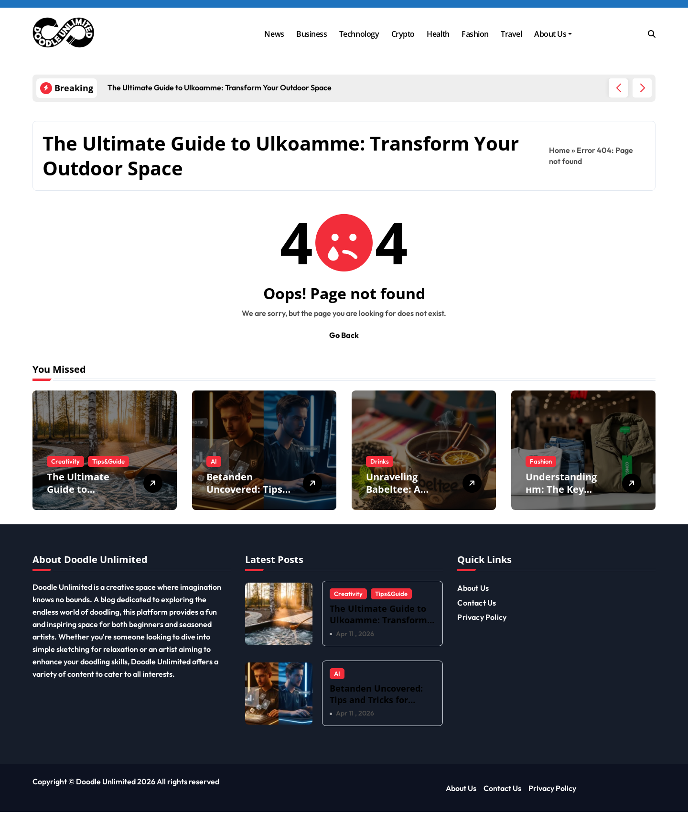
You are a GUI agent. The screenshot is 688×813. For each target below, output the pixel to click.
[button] (642, 88)
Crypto (403, 34)
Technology (359, 34)
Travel (511, 34)
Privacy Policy (481, 617)
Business (311, 34)
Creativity (65, 461)
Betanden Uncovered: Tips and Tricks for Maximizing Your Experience (376, 705)
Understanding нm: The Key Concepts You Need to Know (561, 495)
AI (214, 461)
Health (438, 34)
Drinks (379, 461)
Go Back (344, 335)
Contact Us (476, 602)
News (274, 34)
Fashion (475, 34)
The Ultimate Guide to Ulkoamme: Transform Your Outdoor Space (378, 620)
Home (559, 150)
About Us (553, 34)
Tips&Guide (108, 461)
